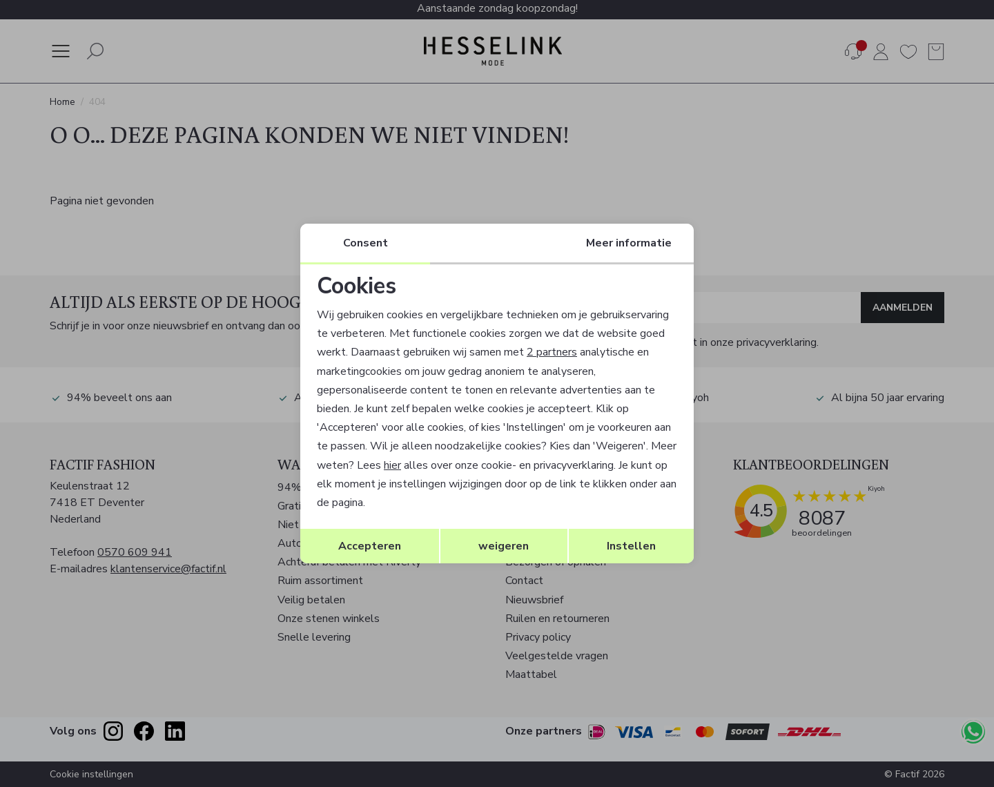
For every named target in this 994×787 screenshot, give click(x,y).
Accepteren (369, 546)
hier (392, 465)
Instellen (631, 546)
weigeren (503, 546)
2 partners (552, 352)
